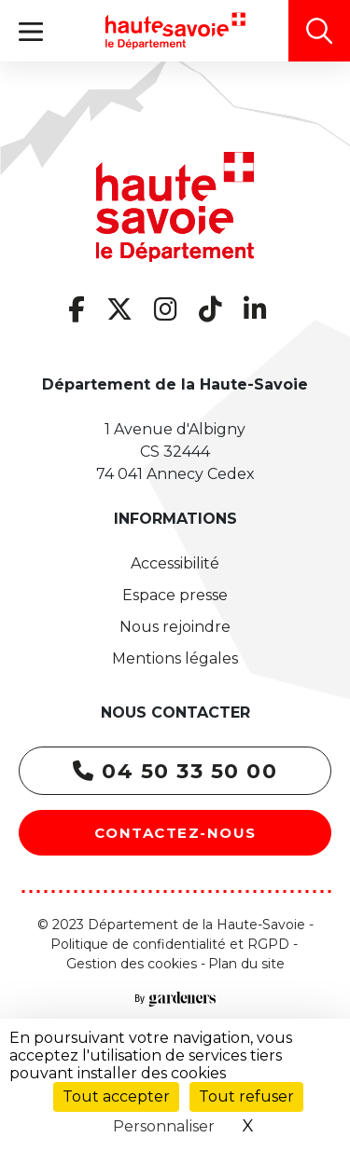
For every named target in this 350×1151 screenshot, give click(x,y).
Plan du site (246, 963)
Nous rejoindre (175, 627)
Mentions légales (175, 658)
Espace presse (175, 595)
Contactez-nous (175, 833)
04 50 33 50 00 (175, 771)
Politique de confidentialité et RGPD (169, 944)
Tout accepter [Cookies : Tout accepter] (116, 1096)
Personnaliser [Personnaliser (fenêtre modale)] (164, 1126)
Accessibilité (175, 563)
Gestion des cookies (131, 963)
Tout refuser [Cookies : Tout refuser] (246, 1096)
